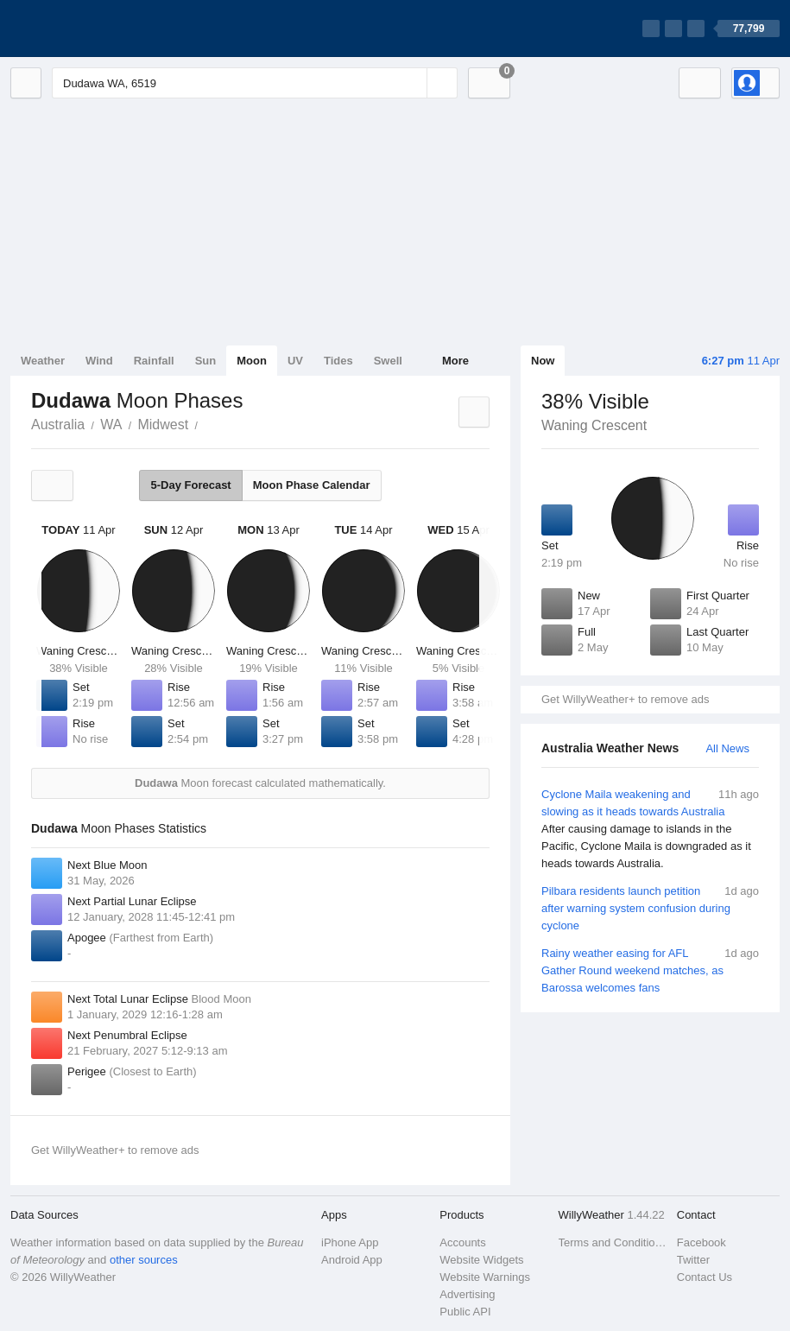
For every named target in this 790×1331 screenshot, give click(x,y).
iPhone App (350, 1242)
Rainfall (154, 360)
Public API (464, 1311)
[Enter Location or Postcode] (255, 82)
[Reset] (412, 83)
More (455, 360)
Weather (43, 360)
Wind (99, 360)
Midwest (162, 424)
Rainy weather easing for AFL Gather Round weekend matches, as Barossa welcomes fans (650, 969)
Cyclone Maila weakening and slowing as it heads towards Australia (650, 829)
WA (111, 424)
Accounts (462, 1242)
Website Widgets (481, 1259)
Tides (338, 360)
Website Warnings (484, 1277)
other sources (144, 1259)
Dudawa (207, 423)
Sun (206, 360)
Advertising (467, 1294)
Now (542, 360)
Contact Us (704, 1277)
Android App (351, 1259)
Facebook (701, 1242)
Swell (388, 360)
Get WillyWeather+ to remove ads (625, 699)
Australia (58, 424)
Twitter (693, 1259)
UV (295, 360)
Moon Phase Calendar (311, 485)
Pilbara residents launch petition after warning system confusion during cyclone (650, 907)
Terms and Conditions (613, 1242)
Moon (252, 360)
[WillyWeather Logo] (91, 28)
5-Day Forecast (190, 485)
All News (727, 748)
